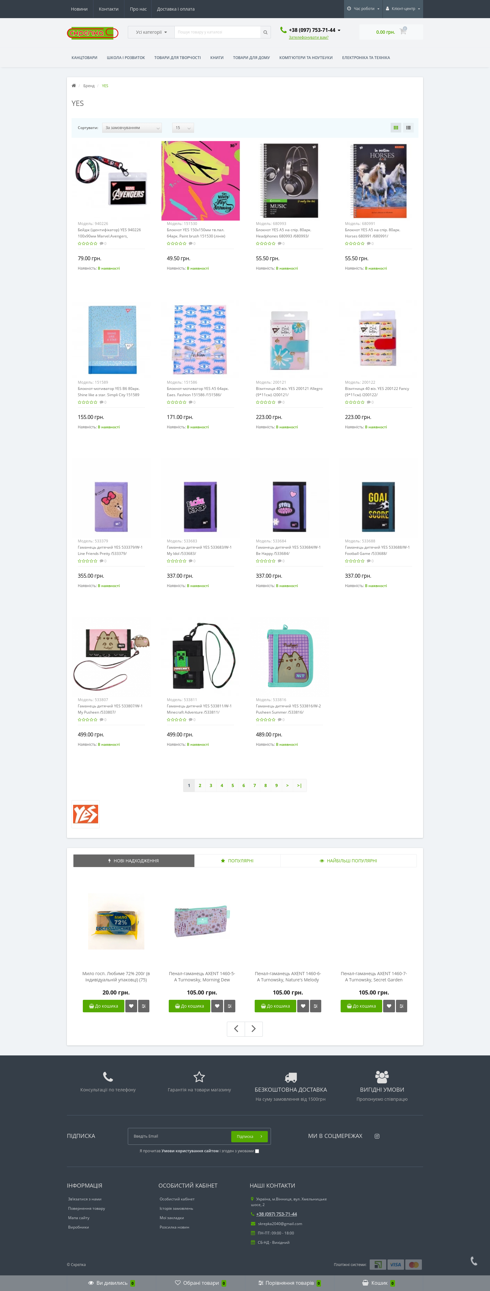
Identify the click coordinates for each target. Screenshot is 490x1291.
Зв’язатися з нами (85, 1199)
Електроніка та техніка (366, 57)
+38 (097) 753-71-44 (274, 1214)
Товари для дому (251, 57)
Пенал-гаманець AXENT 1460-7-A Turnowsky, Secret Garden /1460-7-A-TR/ (374, 976)
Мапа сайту (78, 1217)
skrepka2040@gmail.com (276, 1223)
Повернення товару (86, 1208)
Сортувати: (88, 127)
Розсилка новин (174, 1227)
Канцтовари (85, 57)
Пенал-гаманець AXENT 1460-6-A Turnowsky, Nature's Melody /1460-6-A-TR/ (288, 976)
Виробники (78, 1227)
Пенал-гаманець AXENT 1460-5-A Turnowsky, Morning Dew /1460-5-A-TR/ (202, 976)
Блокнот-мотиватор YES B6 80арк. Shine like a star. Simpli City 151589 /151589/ (109, 395)
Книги (217, 57)
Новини (156, 9)
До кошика (103, 1006)
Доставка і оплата (118, 9)
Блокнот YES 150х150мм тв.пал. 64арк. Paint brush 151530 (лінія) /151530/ (196, 236)
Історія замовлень (176, 1208)
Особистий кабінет (177, 1199)
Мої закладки (172, 1217)
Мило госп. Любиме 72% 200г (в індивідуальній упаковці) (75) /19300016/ (116, 976)
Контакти (186, 9)
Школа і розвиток (126, 57)
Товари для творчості (177, 57)
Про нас (79, 9)
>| (299, 785)
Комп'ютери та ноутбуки (306, 57)
